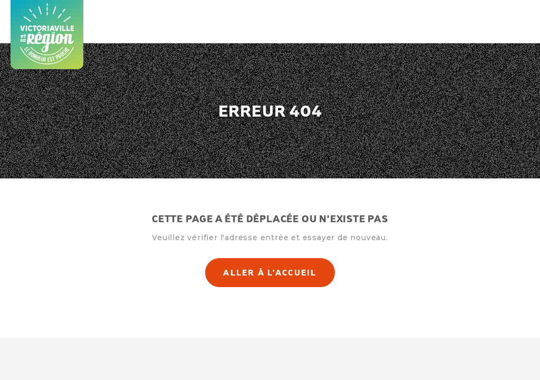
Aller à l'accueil (269, 272)
